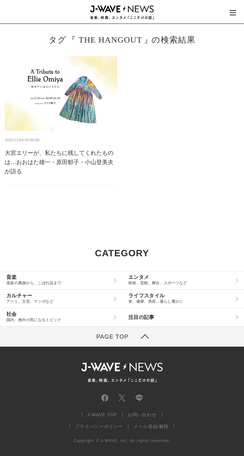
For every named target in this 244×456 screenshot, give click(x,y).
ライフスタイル (180, 298)
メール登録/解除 (151, 426)
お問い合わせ (142, 414)
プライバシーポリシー (99, 426)
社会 (58, 316)
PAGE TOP (112, 337)
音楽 (58, 279)
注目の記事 (141, 317)
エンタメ (180, 279)
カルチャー (58, 298)
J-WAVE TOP (102, 414)
